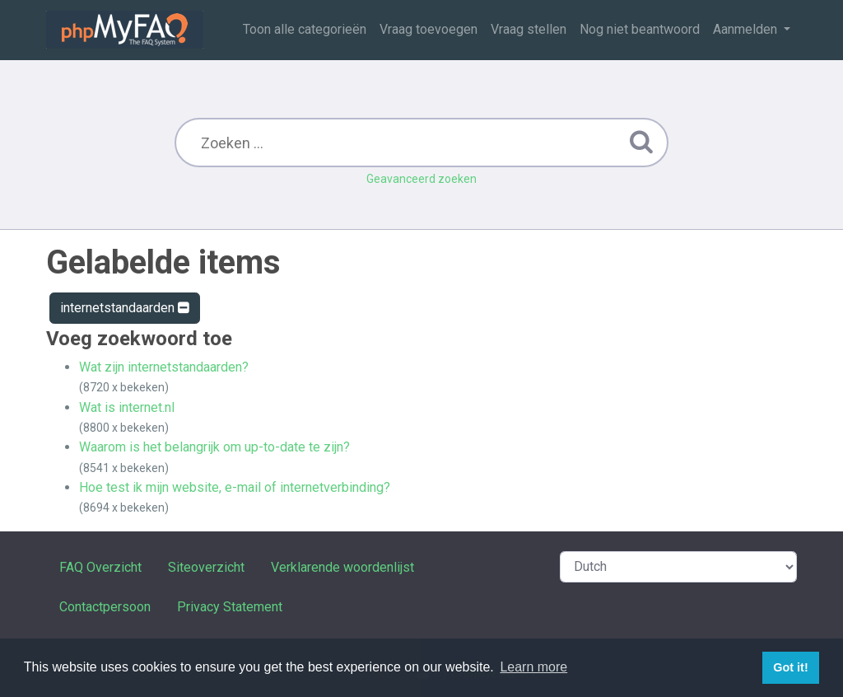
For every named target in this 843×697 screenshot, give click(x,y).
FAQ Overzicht (100, 567)
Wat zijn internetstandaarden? (164, 367)
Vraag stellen (528, 29)
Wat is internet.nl (127, 407)
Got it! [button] (790, 667)
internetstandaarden (124, 308)
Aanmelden (746, 29)
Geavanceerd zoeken (421, 178)
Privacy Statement (229, 607)
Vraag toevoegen (428, 29)
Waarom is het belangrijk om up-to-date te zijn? (214, 447)
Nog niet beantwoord (640, 29)
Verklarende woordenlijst (342, 567)
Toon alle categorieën (304, 29)
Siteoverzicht (206, 567)
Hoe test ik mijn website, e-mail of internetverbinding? (234, 487)
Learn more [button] (533, 667)
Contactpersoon (105, 607)
